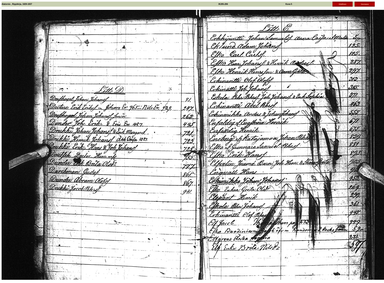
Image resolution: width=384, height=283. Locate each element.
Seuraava (365, 4)
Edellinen (342, 4)
